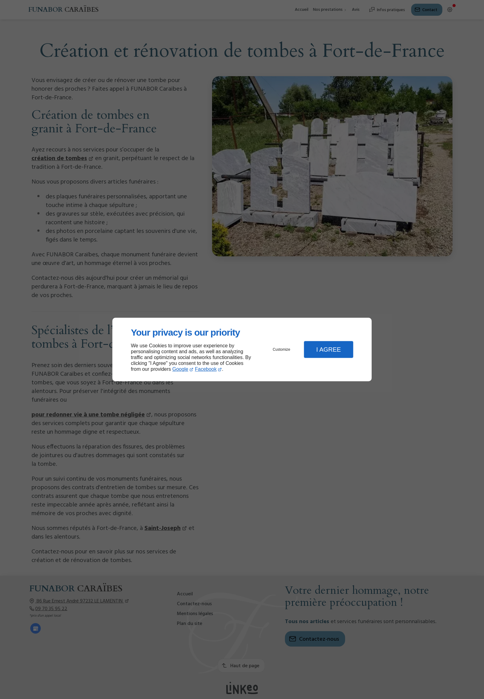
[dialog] (242, 350)
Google (180, 369)
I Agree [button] (328, 349)
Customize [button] (281, 349)
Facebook (206, 369)
